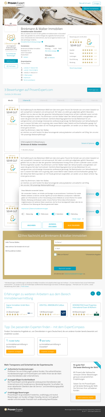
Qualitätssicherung (82, 409)
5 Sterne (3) (26, 100)
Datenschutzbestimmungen (39, 208)
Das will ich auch (85, 3)
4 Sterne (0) (43, 100)
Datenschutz (91, 409)
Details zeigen (76, 219)
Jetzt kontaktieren (91, 8)
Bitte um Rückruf (63, 254)
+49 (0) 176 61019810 (31, 70)
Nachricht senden (65, 268)
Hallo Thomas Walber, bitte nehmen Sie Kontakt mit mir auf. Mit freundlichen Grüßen (27, 257)
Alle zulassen (73, 225)
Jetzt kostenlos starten (86, 397)
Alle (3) (10, 100)
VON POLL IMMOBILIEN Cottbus (51, 305)
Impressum (25, 208)
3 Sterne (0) (60, 100)
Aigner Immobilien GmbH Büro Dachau (17, 306)
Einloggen (97, 3)
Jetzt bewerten (11, 61)
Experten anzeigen (14, 351)
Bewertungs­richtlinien (70, 409)
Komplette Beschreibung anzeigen (31, 42)
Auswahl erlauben (52, 225)
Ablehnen (31, 225)
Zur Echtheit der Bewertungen (11, 55)
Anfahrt (26, 57)
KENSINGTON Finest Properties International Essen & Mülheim (84, 306)
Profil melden (25, 286)
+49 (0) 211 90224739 (31, 68)
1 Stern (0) (94, 100)
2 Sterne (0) (77, 100)
